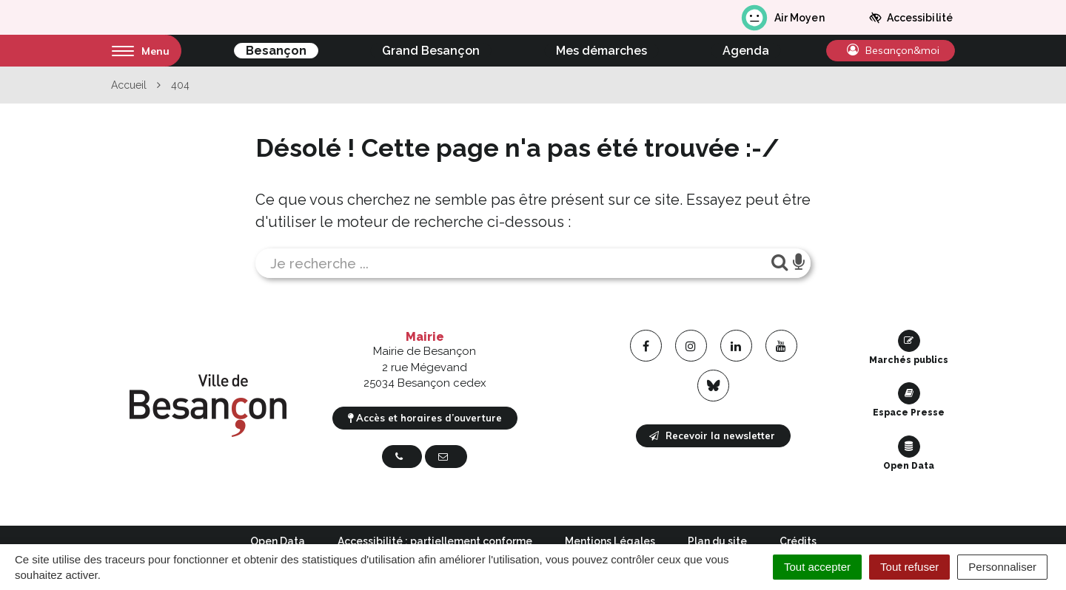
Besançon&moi (893, 50)
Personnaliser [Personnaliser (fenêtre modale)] (1002, 566)
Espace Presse (909, 400)
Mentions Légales (610, 541)
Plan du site (717, 541)
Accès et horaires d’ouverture (425, 418)
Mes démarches (601, 51)
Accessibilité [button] (911, 18)
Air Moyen (782, 18)
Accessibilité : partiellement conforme (435, 541)
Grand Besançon (431, 51)
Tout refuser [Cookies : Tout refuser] (909, 566)
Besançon (276, 51)
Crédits (798, 541)
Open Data (908, 453)
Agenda (746, 51)
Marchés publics (908, 347)
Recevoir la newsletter (712, 435)
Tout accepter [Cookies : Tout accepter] (817, 566)
